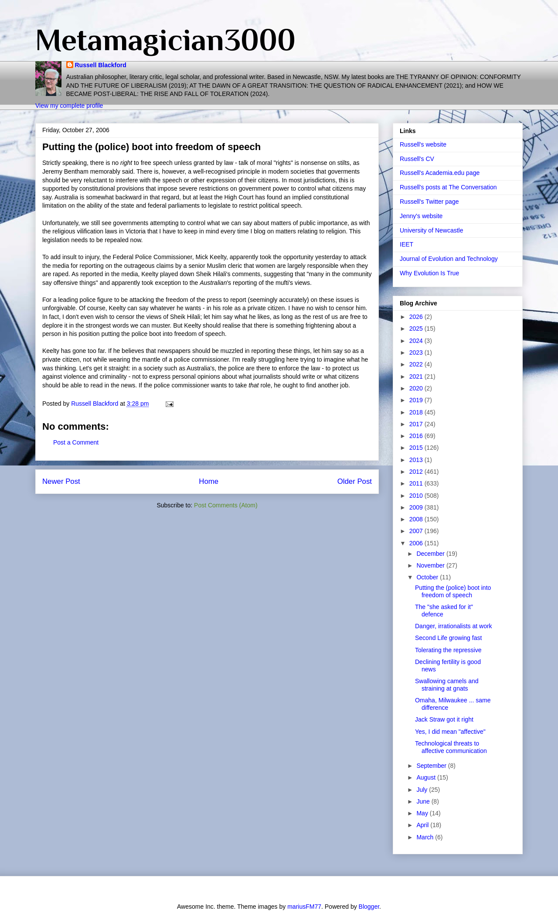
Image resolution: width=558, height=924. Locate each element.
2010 (417, 495)
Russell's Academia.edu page (440, 172)
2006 (417, 543)
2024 (417, 340)
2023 (417, 352)
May (422, 813)
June (423, 801)
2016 (417, 435)
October (428, 577)
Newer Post (61, 481)
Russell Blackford (100, 65)
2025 (417, 328)
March (425, 837)
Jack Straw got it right (444, 719)
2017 (417, 424)
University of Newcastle (431, 230)
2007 (417, 530)
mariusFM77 (304, 906)
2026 (417, 316)
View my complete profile (69, 105)
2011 (417, 483)
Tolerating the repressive (448, 650)
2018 (417, 412)
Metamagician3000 (165, 40)
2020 (417, 388)
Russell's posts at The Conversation (448, 187)
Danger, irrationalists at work (453, 626)
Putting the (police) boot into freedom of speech (453, 591)
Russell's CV (417, 158)
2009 (417, 507)
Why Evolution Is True (429, 273)
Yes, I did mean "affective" (450, 731)
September (432, 765)
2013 (417, 459)
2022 (417, 364)
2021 (417, 376)
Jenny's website (421, 215)
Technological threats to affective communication (451, 747)
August (426, 777)
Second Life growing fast (448, 637)
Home (208, 481)
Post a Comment (76, 442)
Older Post (354, 481)
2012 (417, 471)
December (431, 553)
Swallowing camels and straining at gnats (447, 685)
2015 (417, 447)
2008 (417, 519)
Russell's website (423, 144)
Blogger (369, 906)
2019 (417, 400)
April (423, 824)
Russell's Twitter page (429, 201)
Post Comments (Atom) (225, 505)
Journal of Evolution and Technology (449, 258)
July (422, 789)
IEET (406, 244)
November (431, 565)
